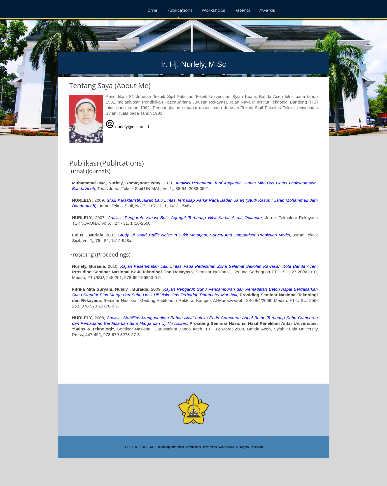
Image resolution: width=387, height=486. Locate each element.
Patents (242, 10)
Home (150, 10)
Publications (179, 10)
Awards (267, 10)
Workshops (213, 10)
